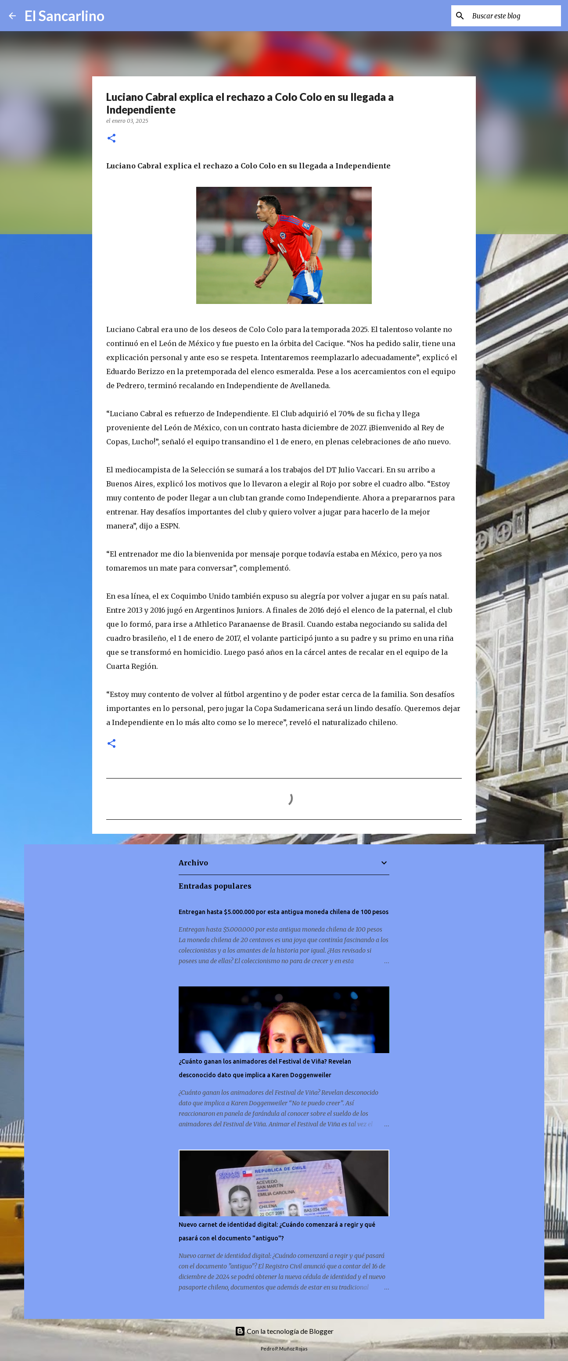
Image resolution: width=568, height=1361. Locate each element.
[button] (111, 139)
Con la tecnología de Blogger (284, 1331)
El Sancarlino (64, 15)
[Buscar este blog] (515, 15)
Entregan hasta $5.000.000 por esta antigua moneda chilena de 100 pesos (283, 911)
